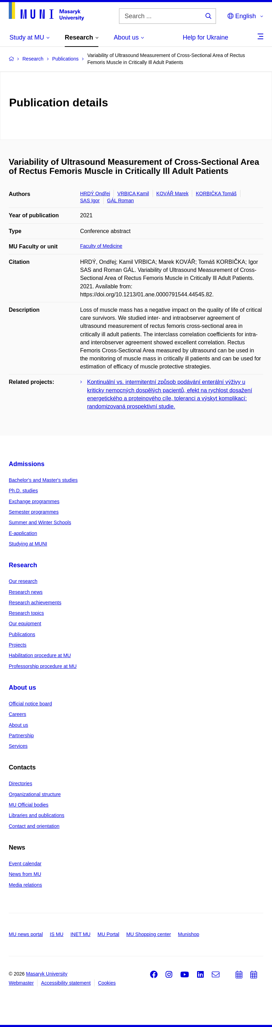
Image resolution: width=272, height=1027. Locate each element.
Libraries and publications (36, 815)
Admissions (26, 463)
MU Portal (108, 934)
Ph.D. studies (23, 490)
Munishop (188, 934)
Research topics (26, 613)
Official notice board (30, 703)
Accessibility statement (66, 983)
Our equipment (25, 623)
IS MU (56, 934)
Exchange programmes (34, 501)
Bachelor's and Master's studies (43, 480)
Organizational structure (35, 794)
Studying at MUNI (28, 544)
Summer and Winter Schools (40, 522)
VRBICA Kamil (133, 193)
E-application (23, 533)
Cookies (107, 983)
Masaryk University (46, 974)
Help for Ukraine (205, 37)
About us (22, 687)
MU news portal (26, 934)
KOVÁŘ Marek (172, 193)
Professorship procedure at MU (43, 666)
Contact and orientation (34, 826)
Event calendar (25, 863)
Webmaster (21, 983)
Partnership (21, 735)
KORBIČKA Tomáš (216, 193)
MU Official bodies (28, 805)
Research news (26, 592)
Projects (18, 645)
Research (23, 565)
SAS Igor (90, 200)
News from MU (25, 874)
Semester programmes (33, 512)
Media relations (25, 885)
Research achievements (35, 602)
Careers (17, 714)
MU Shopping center (148, 934)
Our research (23, 581)
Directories (20, 783)
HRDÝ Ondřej (95, 193)
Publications (22, 634)
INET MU (80, 934)
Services (18, 746)
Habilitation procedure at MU (40, 655)
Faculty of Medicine (101, 246)
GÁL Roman (120, 200)
